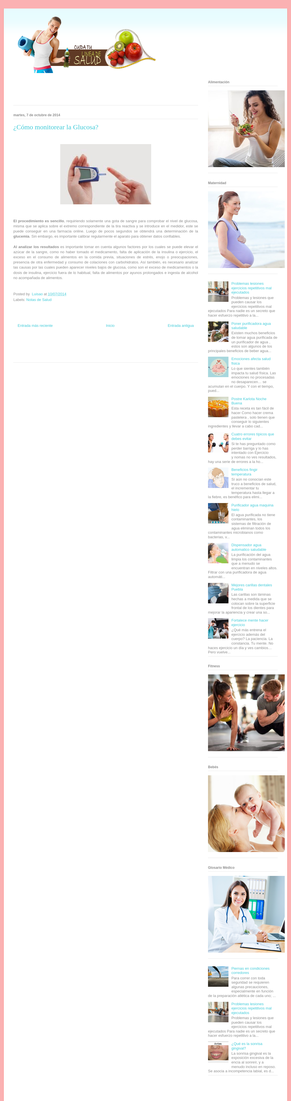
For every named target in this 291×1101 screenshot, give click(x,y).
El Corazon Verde (96, 355)
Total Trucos (71, 350)
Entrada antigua (181, 325)
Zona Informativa (24, 345)
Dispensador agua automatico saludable (248, 547)
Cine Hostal (87, 350)
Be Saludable (44, 345)
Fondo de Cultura (111, 345)
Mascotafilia (166, 350)
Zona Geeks (130, 345)
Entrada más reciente (35, 325)
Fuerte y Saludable (51, 350)
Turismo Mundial (38, 355)
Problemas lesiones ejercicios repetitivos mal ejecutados (251, 287)
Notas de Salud (39, 300)
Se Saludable (58, 355)
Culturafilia (114, 355)
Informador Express (65, 345)
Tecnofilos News (175, 345)
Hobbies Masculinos (152, 345)
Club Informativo (89, 345)
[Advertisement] (98, 90)
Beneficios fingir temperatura (244, 472)
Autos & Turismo (126, 350)
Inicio (110, 325)
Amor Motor (129, 355)
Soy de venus (29, 350)
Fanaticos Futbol (148, 350)
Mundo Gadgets (105, 350)
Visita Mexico (76, 355)
